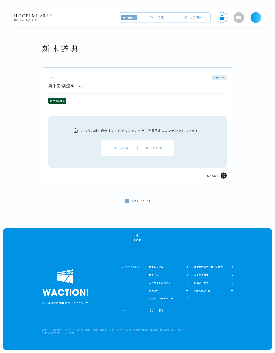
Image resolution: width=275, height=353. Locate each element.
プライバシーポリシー (161, 298)
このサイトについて (160, 282)
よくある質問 (201, 274)
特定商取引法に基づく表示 (208, 267)
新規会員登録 (156, 267)
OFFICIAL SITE (202, 290)
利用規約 (154, 290)
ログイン (154, 274)
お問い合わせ (201, 282)
